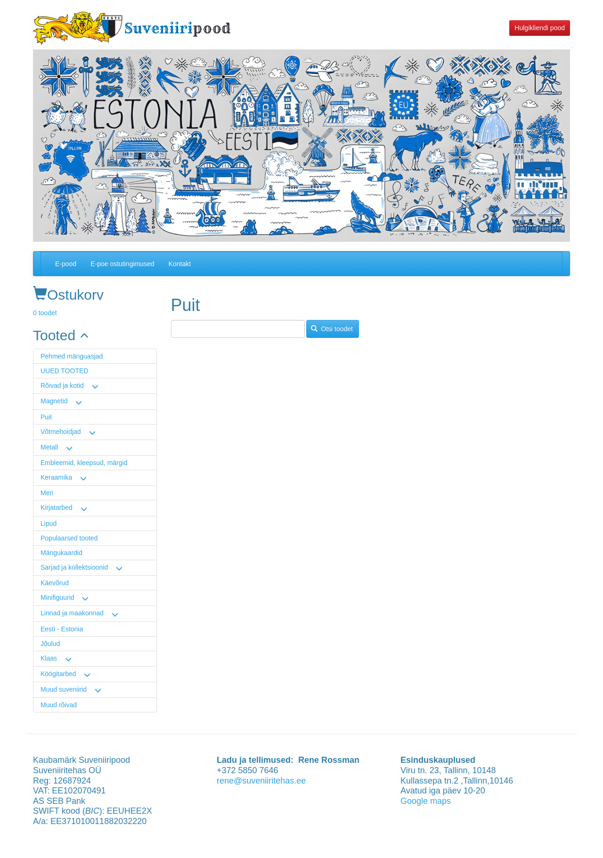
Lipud (49, 523)
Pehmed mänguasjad (72, 356)
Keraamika (56, 477)
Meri (47, 493)
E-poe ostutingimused (122, 264)
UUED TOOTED (64, 371)
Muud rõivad (59, 705)
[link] (95, 335)
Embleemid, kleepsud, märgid (84, 462)
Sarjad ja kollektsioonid (74, 567)
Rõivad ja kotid (62, 385)
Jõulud (50, 643)
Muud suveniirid (64, 689)
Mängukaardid (61, 552)
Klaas (49, 658)
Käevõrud (55, 583)
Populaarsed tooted (69, 538)
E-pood (65, 264)
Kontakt (180, 264)
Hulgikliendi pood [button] (539, 28)
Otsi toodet (332, 329)
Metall (49, 447)
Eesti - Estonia (62, 629)
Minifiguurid (57, 597)
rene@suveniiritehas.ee (261, 780)
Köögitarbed (58, 674)
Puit (46, 417)
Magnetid (54, 401)
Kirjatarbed (57, 507)
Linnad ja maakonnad (72, 613)
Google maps (425, 801)
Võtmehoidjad (61, 431)
